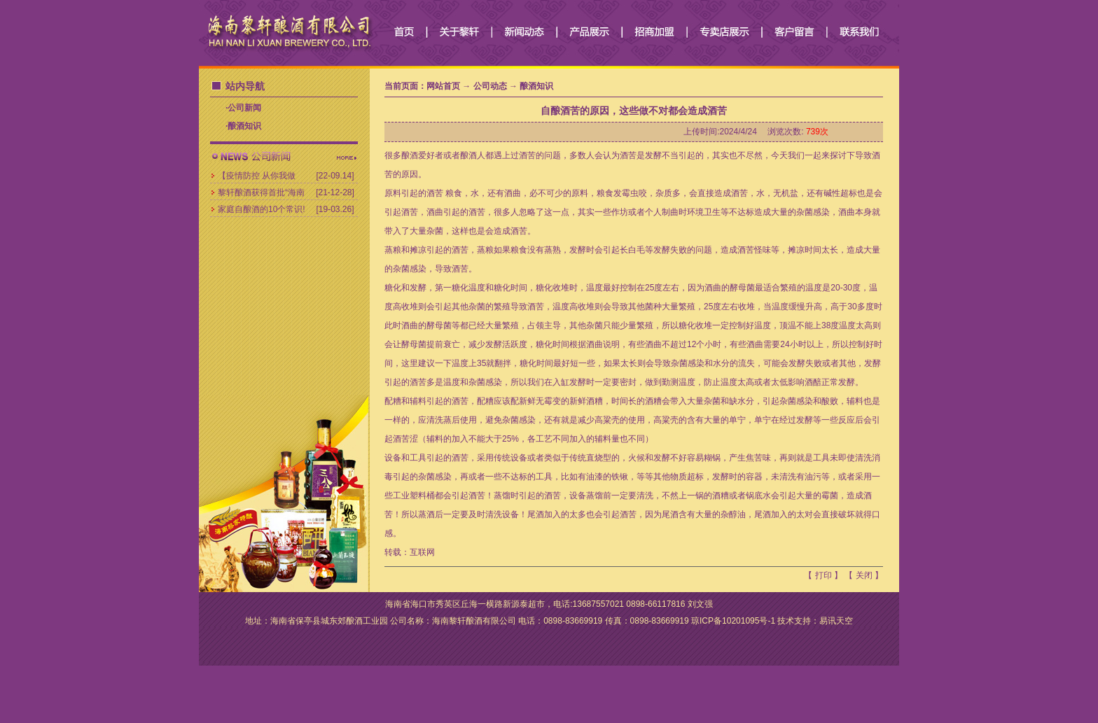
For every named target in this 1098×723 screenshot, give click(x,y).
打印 (823, 575)
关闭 (864, 575)
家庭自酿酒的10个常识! (261, 209)
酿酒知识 (244, 126)
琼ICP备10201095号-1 (733, 621)
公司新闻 (244, 108)
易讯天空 (836, 621)
